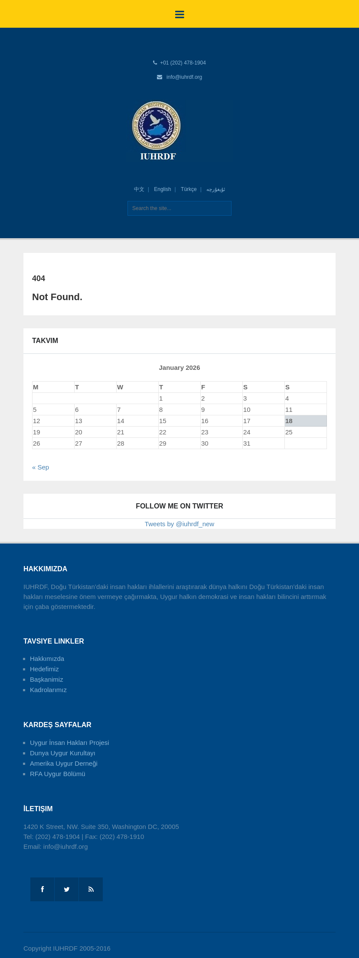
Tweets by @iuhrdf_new (179, 524)
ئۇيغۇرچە (215, 189)
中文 (139, 189)
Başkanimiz (46, 679)
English (162, 189)
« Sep (40, 467)
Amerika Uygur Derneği (64, 763)
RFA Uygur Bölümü (57, 773)
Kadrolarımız (48, 689)
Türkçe (189, 189)
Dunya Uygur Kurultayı (62, 753)
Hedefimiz (44, 669)
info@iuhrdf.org (184, 77)
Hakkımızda (47, 658)
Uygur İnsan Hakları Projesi (69, 742)
